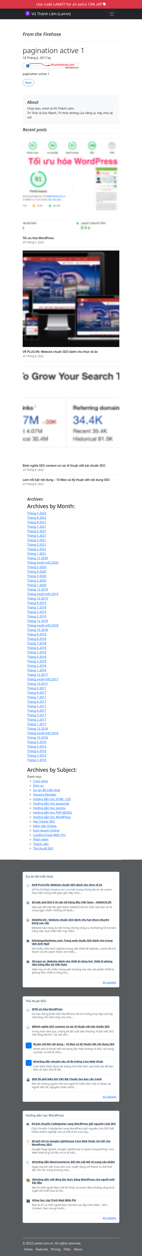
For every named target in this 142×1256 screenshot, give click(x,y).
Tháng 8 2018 (36, 639)
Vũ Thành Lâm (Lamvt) (48, 13)
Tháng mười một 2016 (42, 733)
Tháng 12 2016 (37, 729)
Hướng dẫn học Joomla (49, 808)
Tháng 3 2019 (36, 616)
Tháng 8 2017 (36, 693)
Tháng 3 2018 (36, 661)
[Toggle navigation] (112, 14)
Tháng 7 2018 (36, 643)
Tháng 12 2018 (37, 621)
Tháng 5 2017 (36, 706)
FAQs (67, 1249)
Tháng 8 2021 (36, 522)
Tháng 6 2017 (36, 702)
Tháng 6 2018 (36, 648)
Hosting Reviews (44, 795)
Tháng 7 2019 (36, 607)
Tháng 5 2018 (36, 652)
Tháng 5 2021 (36, 536)
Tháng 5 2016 (36, 746)
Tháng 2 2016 (36, 760)
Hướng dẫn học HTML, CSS (52, 799)
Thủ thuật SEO (43, 848)
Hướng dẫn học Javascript (51, 803)
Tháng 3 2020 (36, 576)
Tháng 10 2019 (37, 598)
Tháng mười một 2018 (42, 625)
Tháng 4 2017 (36, 711)
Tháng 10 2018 (37, 630)
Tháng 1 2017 (36, 724)
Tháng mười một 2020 (42, 563)
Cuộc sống (40, 781)
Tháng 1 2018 (36, 670)
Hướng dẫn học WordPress (52, 817)
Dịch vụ (38, 786)
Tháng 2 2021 (36, 549)
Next (28, 83)
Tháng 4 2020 (36, 571)
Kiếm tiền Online (45, 826)
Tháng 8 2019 (36, 603)
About (78, 1249)
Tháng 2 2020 (36, 580)
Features (42, 1249)
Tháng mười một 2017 (42, 679)
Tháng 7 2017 (36, 697)
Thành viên (41, 844)
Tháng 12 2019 (37, 589)
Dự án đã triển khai (46, 790)
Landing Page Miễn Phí (49, 835)
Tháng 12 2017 (37, 675)
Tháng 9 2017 (36, 688)
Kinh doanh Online (46, 830)
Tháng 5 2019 (36, 612)
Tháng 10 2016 (37, 738)
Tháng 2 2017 (36, 720)
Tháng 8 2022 (36, 518)
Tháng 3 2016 (36, 755)
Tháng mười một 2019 (42, 594)
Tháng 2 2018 (36, 666)
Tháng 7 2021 (36, 527)
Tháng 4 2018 (36, 657)
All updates (109, 982)
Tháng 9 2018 (36, 634)
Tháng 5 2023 (36, 513)
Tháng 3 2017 (36, 715)
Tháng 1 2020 (36, 585)
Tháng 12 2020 (37, 558)
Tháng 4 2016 (36, 751)
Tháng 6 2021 (36, 531)
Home (28, 1249)
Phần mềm (41, 839)
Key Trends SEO (44, 821)
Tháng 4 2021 (36, 540)
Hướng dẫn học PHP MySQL (52, 812)
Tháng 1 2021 (36, 554)
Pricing (56, 1249)
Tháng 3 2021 (36, 545)
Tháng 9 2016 (36, 742)
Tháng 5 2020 (36, 567)
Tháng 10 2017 (37, 684)
